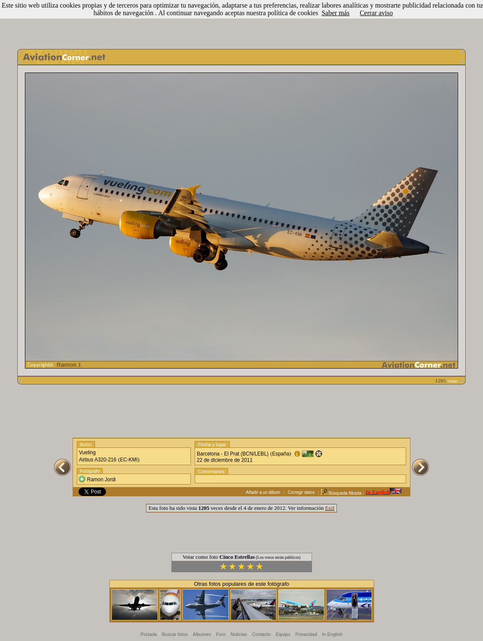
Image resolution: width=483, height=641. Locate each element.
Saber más (336, 12)
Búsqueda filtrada (340, 493)
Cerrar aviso (376, 12)
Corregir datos (301, 492)
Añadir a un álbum (263, 492)
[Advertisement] (241, 22)
